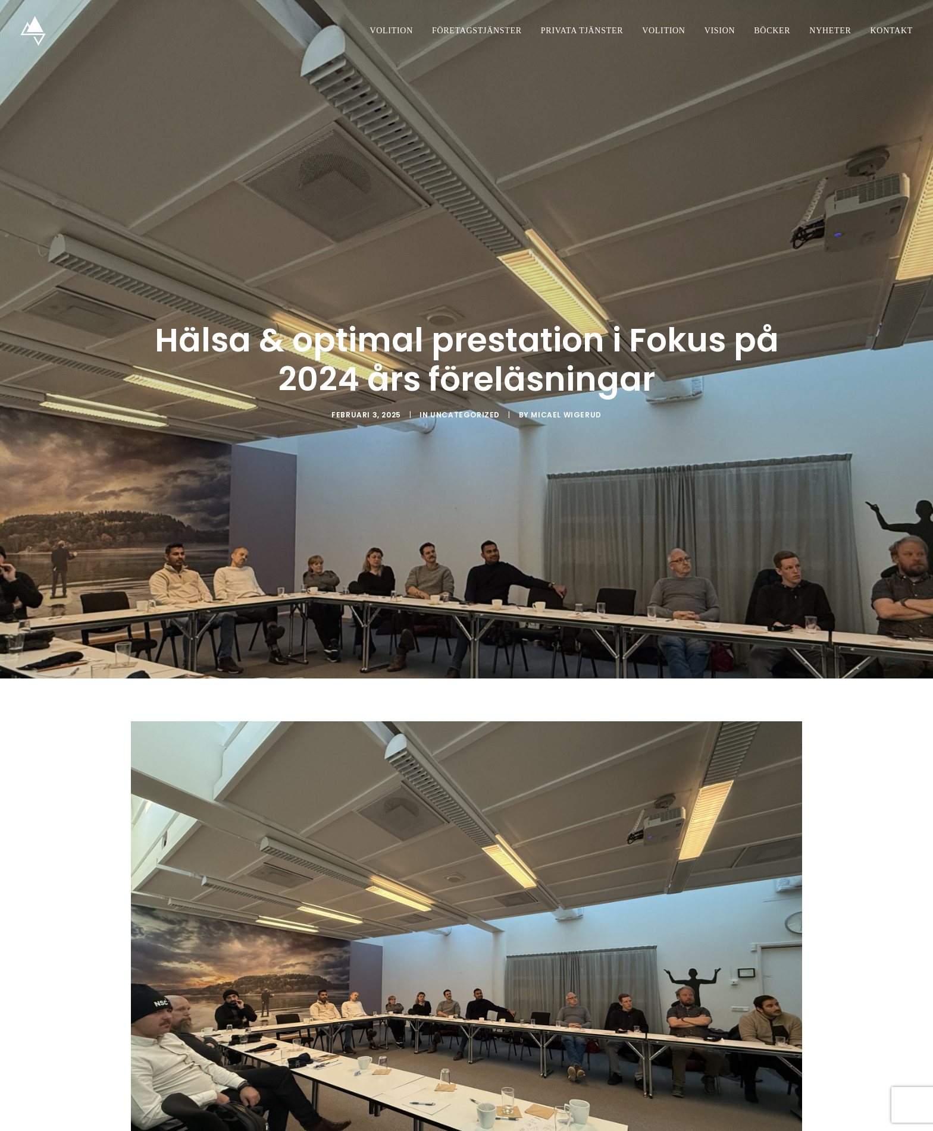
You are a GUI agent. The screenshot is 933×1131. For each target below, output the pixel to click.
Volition (391, 30)
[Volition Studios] (33, 31)
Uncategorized (465, 403)
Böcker (772, 30)
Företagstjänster (477, 30)
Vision (720, 30)
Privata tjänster (582, 30)
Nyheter (830, 30)
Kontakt (892, 30)
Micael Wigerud (566, 403)
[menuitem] (395, 31)
